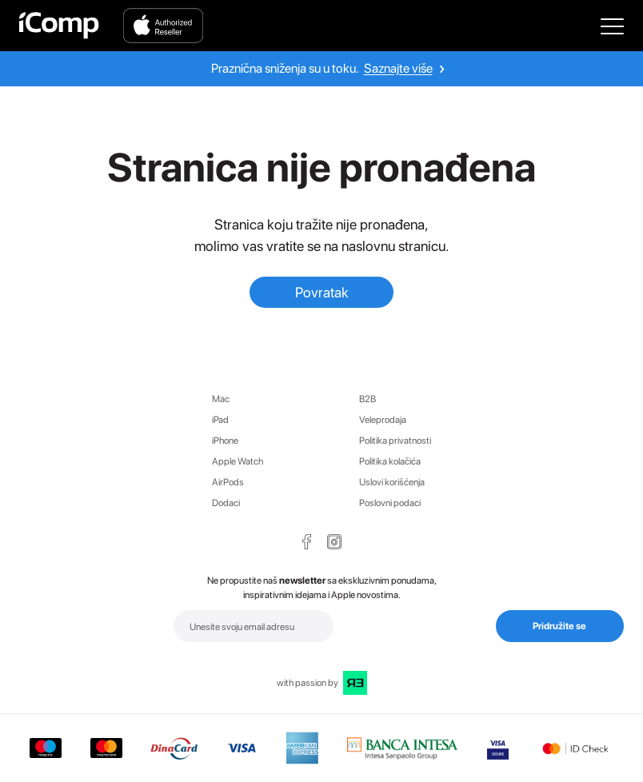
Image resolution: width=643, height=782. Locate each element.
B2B (367, 399)
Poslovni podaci (390, 503)
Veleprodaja (382, 419)
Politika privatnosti (395, 440)
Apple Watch (237, 461)
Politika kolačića (390, 461)
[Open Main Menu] (612, 25)
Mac (221, 399)
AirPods (228, 482)
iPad (220, 419)
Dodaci (226, 503)
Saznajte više (398, 68)
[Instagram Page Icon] (334, 541)
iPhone (225, 440)
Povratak (322, 292)
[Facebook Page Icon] (306, 541)
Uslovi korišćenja (392, 482)
